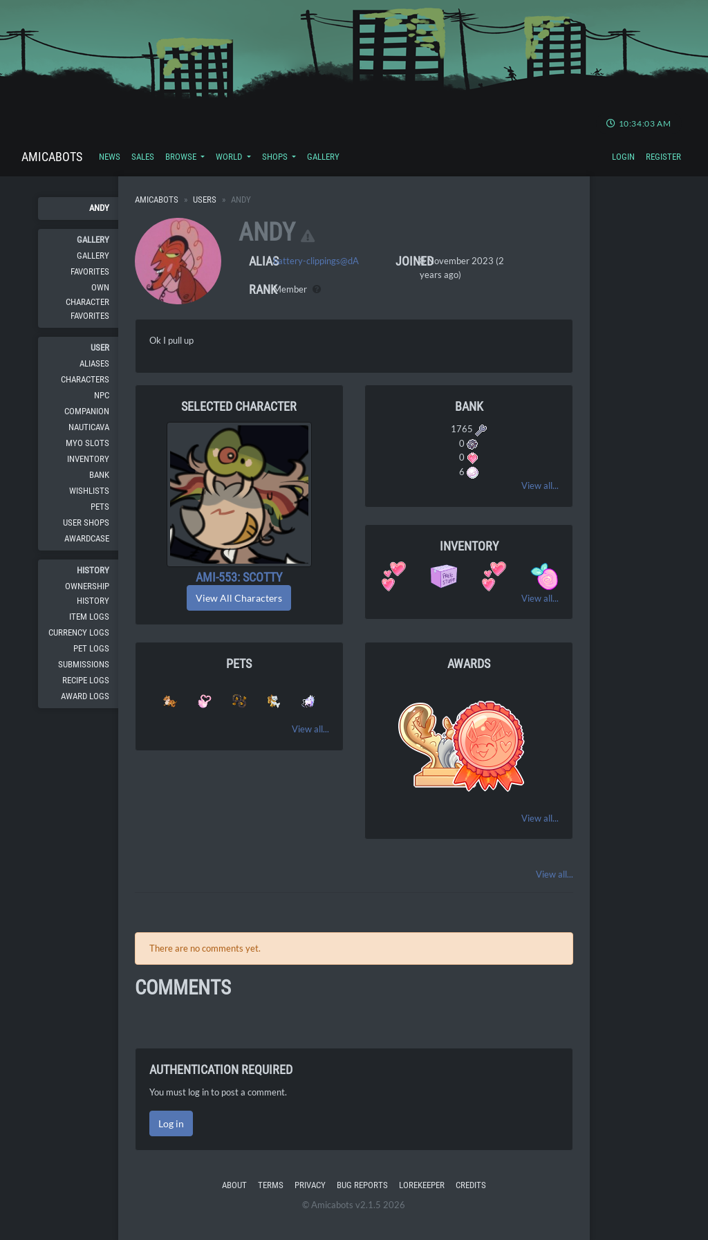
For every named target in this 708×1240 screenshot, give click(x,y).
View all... (540, 485)
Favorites (90, 271)
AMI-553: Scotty (239, 577)
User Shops (86, 522)
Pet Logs (91, 648)
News (109, 156)
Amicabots (51, 156)
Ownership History (87, 593)
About (234, 1185)
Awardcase (86, 538)
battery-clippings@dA (316, 260)
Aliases (94, 363)
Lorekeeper (422, 1185)
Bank (99, 475)
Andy (99, 208)
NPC (101, 395)
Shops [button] (276, 156)
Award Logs (85, 696)
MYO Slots (87, 443)
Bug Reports (362, 1185)
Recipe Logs (85, 680)
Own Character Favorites (87, 301)
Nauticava (88, 427)
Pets (100, 506)
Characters (85, 379)
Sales (142, 156)
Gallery (323, 156)
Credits (471, 1185)
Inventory (88, 459)
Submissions (83, 664)
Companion (86, 411)
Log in (171, 1123)
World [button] (230, 156)
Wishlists (89, 490)
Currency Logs (78, 632)
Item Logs (89, 616)
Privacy (310, 1185)
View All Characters (239, 598)
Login (623, 156)
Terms (270, 1185)
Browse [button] (181, 156)
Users (204, 199)
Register (663, 156)
